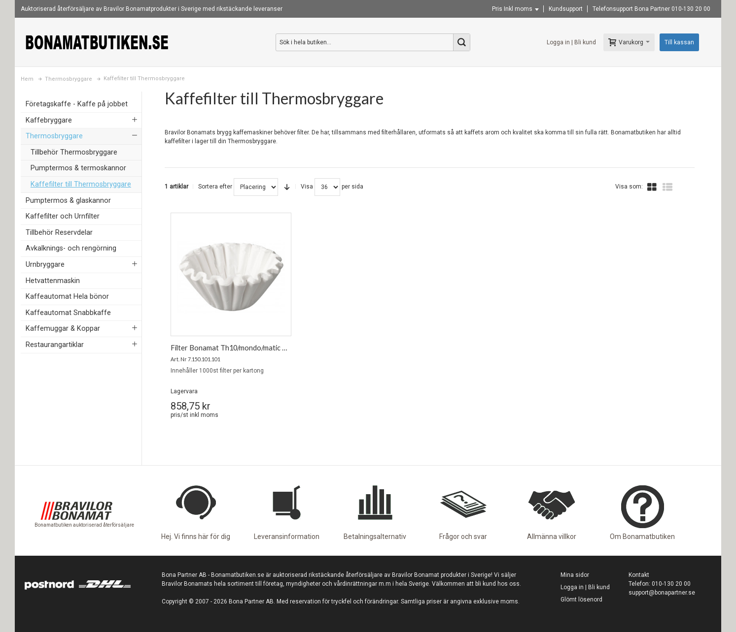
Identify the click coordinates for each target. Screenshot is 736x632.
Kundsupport (566, 8)
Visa (307, 186)
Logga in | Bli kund (571, 42)
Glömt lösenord (581, 599)
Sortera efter (215, 186)
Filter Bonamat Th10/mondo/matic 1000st (237, 348)
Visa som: (629, 186)
